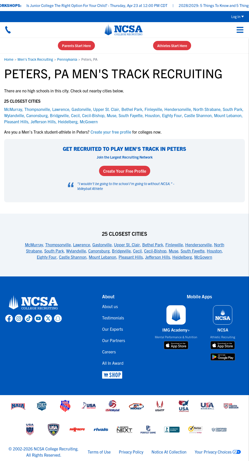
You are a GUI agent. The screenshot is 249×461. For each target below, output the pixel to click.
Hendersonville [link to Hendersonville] (177, 109)
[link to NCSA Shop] (113, 375)
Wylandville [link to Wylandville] (14, 115)
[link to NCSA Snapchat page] (58, 318)
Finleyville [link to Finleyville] (153, 109)
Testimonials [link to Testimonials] (113, 317)
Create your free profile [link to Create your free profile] (111, 131)
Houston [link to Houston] (152, 115)
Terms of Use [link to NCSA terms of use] (99, 451)
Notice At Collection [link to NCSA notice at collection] (169, 451)
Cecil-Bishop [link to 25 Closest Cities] (155, 250)
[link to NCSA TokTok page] (28, 318)
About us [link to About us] (110, 306)
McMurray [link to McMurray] (13, 109)
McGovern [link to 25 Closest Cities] (203, 256)
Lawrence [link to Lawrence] (60, 109)
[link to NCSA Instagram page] (19, 318)
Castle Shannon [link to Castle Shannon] (198, 115)
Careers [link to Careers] (109, 351)
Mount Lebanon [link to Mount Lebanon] (228, 115)
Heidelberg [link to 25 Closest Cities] (182, 256)
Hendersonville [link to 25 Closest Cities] (198, 244)
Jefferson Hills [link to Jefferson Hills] (43, 121)
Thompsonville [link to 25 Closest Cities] (58, 244)
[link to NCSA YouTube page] (38, 318)
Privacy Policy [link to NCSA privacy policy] (131, 451)
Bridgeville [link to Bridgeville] (59, 115)
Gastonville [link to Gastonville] (81, 109)
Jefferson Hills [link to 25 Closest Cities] (157, 256)
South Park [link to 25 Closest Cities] (54, 250)
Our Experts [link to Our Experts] (112, 329)
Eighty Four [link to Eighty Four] (172, 115)
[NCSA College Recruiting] (123, 29)
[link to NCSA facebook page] (9, 318)
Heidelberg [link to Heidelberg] (67, 121)
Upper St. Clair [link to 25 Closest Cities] (127, 244)
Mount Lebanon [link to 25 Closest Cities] (102, 256)
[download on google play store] (223, 356)
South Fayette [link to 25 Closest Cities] (192, 250)
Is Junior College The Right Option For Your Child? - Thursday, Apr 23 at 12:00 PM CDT (101, 5)
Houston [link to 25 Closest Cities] (214, 250)
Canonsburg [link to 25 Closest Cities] (99, 250)
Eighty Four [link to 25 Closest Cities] (47, 256)
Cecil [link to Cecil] (75, 115)
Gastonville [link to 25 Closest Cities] (102, 244)
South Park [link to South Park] (232, 109)
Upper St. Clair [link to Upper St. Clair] (106, 109)
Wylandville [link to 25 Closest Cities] (76, 250)
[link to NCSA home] (33, 302)
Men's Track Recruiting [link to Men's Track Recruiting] (35, 59)
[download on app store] (176, 345)
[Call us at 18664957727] (8, 29)
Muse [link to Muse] (111, 115)
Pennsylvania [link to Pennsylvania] (67, 59)
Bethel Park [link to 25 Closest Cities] (152, 244)
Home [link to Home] (8, 59)
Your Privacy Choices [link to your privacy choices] (213, 451)
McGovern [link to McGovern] (89, 121)
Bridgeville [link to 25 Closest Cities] (121, 250)
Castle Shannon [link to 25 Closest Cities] (72, 256)
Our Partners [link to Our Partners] (113, 340)
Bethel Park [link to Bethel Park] (131, 109)
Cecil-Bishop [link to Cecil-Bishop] (93, 115)
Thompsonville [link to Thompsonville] (37, 109)
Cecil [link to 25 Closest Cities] (137, 250)
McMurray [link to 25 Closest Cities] (34, 244)
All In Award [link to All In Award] (112, 363)
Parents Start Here (76, 45)
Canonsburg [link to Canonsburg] (37, 115)
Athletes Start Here (172, 45)
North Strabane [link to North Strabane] (206, 109)
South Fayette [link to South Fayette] (131, 115)
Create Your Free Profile (124, 170)
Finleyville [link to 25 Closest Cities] (174, 244)
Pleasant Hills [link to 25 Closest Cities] (131, 256)
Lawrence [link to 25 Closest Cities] (81, 244)
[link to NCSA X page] (48, 318)
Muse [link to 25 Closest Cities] (173, 250)
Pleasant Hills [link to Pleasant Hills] (16, 121)
